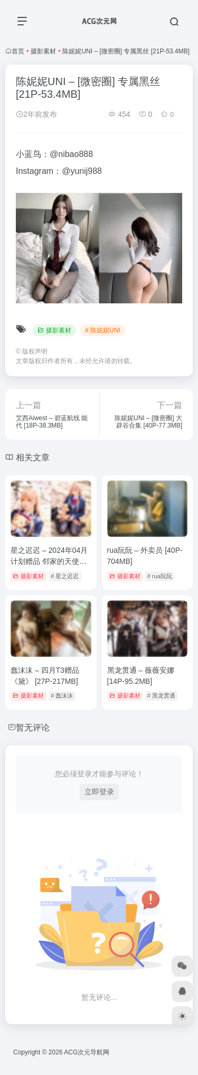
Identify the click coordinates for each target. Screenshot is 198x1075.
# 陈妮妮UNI (102, 330)
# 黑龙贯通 (161, 695)
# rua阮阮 (159, 576)
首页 (18, 51)
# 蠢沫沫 (62, 695)
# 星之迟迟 (65, 576)
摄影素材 (43, 51)
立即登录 (99, 791)
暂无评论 (33, 727)
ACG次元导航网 (86, 1052)
